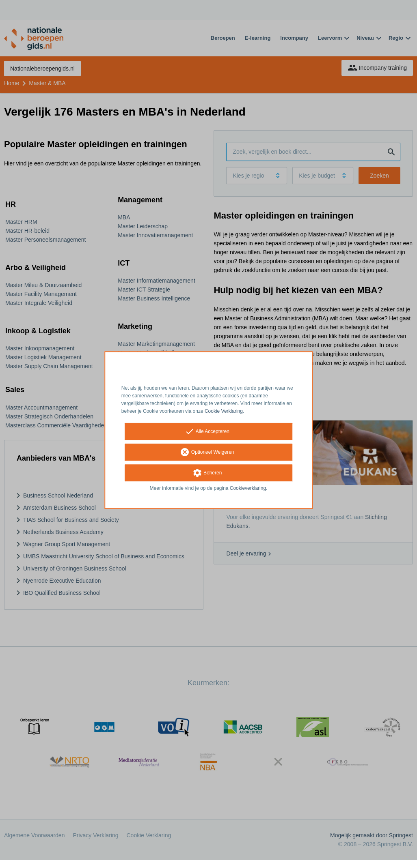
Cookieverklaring (248, 488)
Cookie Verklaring (224, 411)
